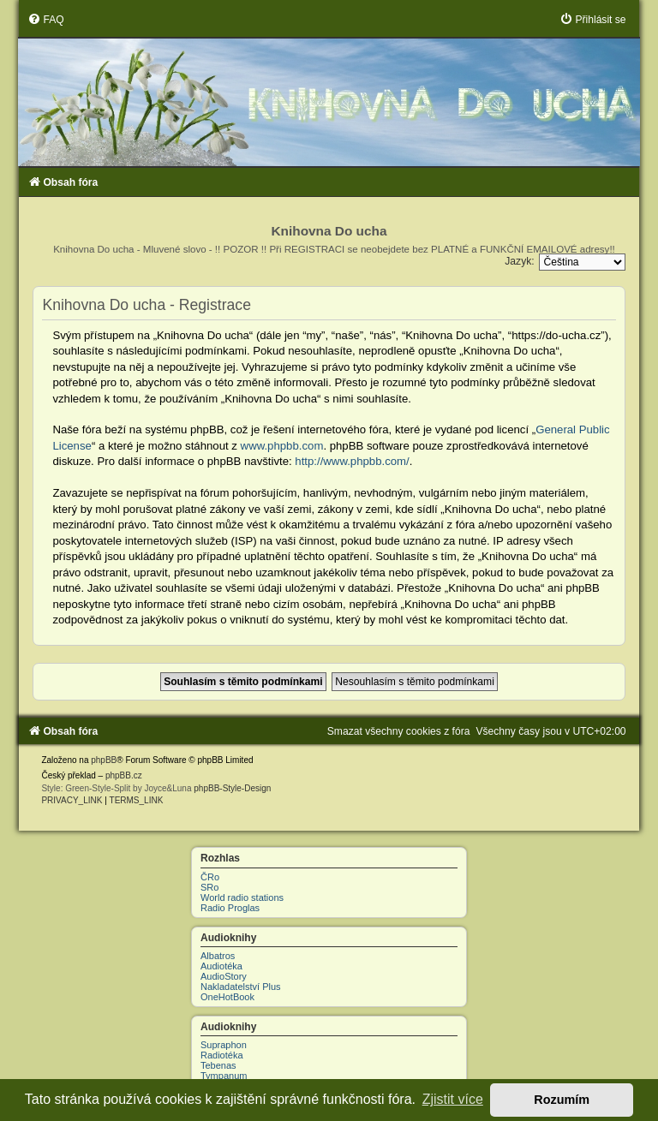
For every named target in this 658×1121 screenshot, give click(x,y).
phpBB (104, 760)
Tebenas (218, 1065)
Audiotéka (221, 966)
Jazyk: (519, 261)
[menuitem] (45, 20)
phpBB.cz (123, 775)
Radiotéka (221, 1055)
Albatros (217, 956)
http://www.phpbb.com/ (352, 461)
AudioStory (223, 976)
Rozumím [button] (561, 1099)
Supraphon (223, 1045)
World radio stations (242, 897)
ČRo (209, 877)
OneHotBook (227, 997)
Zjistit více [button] (452, 1099)
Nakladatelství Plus (240, 986)
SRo (209, 887)
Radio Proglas (230, 908)
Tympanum (223, 1075)
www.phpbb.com (282, 445)
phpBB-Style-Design (232, 788)
